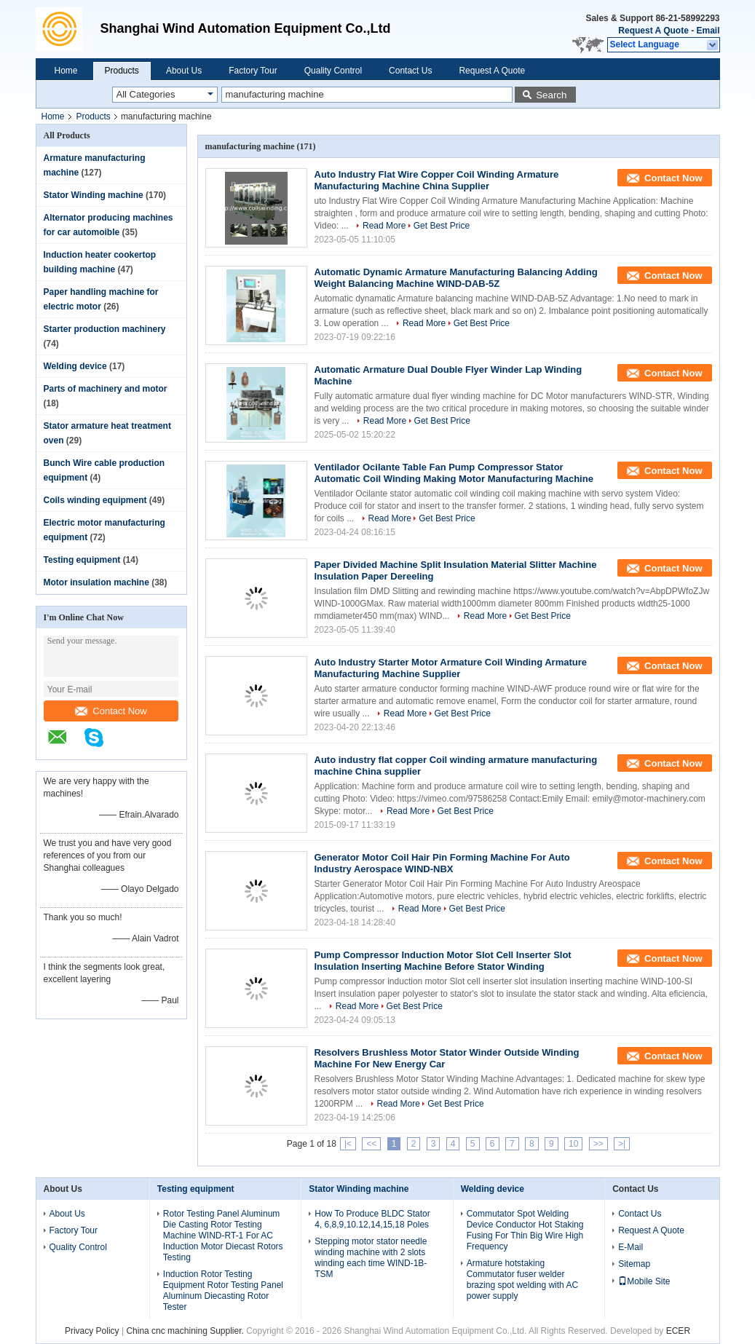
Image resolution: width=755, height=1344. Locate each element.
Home (66, 71)
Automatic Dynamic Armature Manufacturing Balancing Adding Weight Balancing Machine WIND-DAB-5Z (456, 277)
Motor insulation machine (96, 582)
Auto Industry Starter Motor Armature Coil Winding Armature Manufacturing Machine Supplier (451, 668)
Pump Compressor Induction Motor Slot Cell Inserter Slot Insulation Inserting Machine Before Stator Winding (443, 960)
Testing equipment (82, 560)
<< (371, 1144)
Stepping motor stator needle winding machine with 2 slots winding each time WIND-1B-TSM (371, 1257)
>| (621, 1144)
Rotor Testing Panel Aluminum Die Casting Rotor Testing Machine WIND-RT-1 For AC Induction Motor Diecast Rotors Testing (223, 1235)
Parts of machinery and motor (105, 389)
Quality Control (333, 71)
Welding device (75, 366)
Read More (384, 226)
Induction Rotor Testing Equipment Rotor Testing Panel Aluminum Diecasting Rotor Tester (223, 1290)
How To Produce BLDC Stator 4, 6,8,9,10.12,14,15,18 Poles (372, 1219)
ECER (678, 1331)
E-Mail (630, 1247)
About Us (184, 71)
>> (598, 1144)
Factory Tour (253, 71)
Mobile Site (644, 1281)
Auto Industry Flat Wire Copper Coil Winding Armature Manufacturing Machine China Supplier (437, 180)
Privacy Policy (92, 1331)
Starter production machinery (105, 329)
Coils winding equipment (95, 500)
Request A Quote (653, 30)
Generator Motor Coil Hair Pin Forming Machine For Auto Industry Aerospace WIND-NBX (442, 863)
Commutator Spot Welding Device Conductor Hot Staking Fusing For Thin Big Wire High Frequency (525, 1230)
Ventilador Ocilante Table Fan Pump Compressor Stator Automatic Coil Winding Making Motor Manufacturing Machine (454, 473)
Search (551, 95)
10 (573, 1144)
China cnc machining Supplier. (186, 1331)
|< (348, 1144)
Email (707, 30)
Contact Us (410, 71)
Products (122, 71)
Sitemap (634, 1264)
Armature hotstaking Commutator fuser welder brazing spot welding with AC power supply (522, 1279)
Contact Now (110, 710)
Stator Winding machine (93, 195)
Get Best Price (442, 226)
